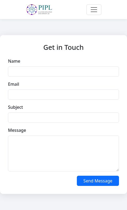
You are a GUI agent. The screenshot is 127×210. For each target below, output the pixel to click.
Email (13, 84)
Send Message (98, 181)
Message (17, 130)
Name (14, 61)
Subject (15, 107)
